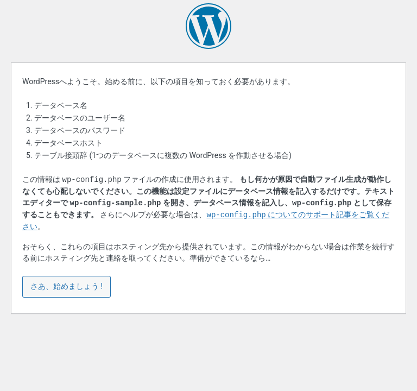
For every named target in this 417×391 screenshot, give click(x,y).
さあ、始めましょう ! (66, 286)
